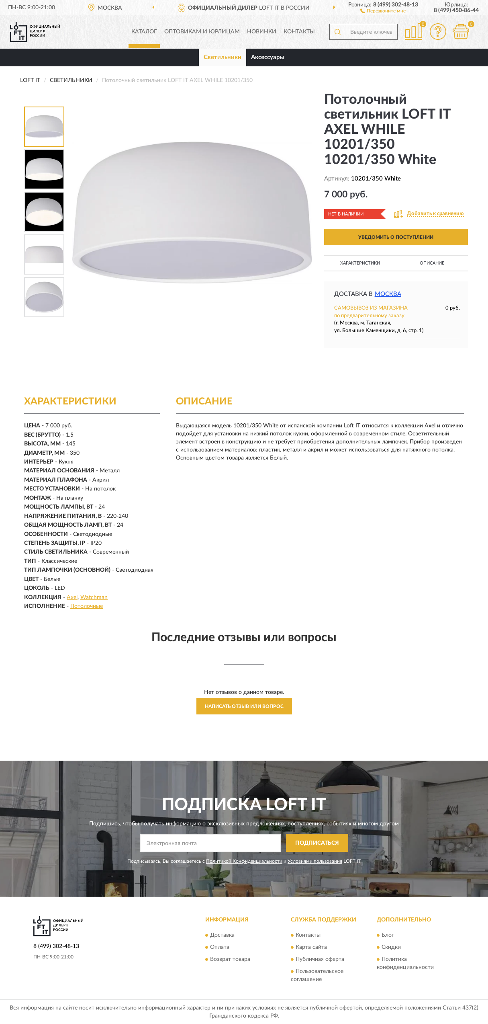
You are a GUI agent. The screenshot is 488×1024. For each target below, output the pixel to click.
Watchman (94, 597)
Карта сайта (311, 947)
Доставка (222, 935)
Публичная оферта (320, 959)
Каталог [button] (144, 32)
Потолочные (86, 606)
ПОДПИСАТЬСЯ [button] (317, 843)
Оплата (219, 947)
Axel (72, 597)
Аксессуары (267, 57)
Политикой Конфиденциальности (244, 861)
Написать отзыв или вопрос (244, 706)
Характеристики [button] (360, 263)
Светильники (222, 57)
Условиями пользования (315, 861)
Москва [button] (388, 294)
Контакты (299, 32)
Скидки (391, 947)
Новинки (261, 32)
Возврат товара (230, 959)
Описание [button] (432, 263)
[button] (383, 10)
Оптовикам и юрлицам (202, 32)
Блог (388, 935)
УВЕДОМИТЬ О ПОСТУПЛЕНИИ (395, 237)
